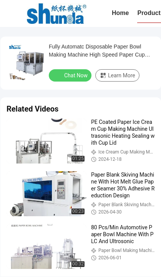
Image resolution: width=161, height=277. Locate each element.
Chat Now (71, 75)
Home (120, 13)
